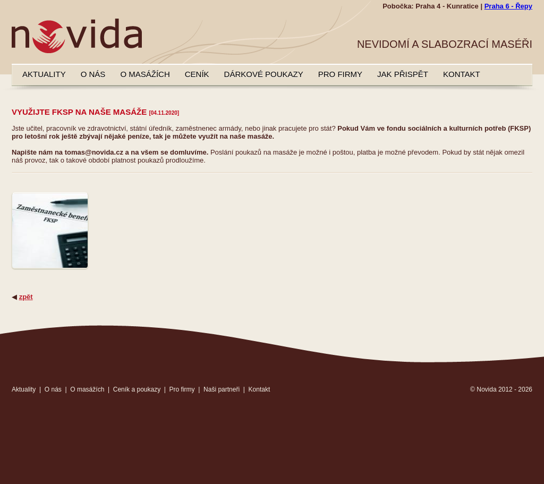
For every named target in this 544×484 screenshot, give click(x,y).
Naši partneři (221, 389)
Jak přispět (402, 74)
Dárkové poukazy (263, 74)
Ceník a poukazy (136, 389)
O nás (93, 74)
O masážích (144, 74)
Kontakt (461, 74)
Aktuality (44, 74)
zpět (26, 297)
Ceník (197, 74)
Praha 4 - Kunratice (447, 6)
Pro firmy (340, 74)
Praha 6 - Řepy (508, 6)
